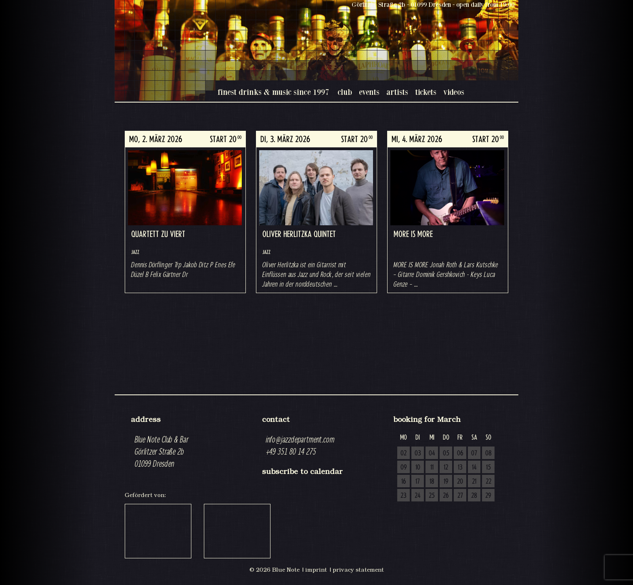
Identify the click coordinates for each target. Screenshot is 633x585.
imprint (316, 569)
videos (453, 91)
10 (417, 467)
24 (418, 495)
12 (446, 467)
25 (432, 495)
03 (418, 453)
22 (488, 481)
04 (432, 453)
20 (460, 481)
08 (488, 453)
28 (474, 495)
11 (432, 467)
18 (432, 481)
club (344, 91)
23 (403, 495)
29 (488, 495)
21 (474, 481)
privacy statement (358, 569)
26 (446, 495)
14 (474, 467)
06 (460, 453)
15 (488, 467)
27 (460, 495)
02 (403, 453)
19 (446, 481)
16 (403, 481)
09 (403, 467)
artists (397, 91)
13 (460, 467)
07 (474, 453)
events (369, 91)
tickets (425, 91)
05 (446, 453)
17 (417, 481)
